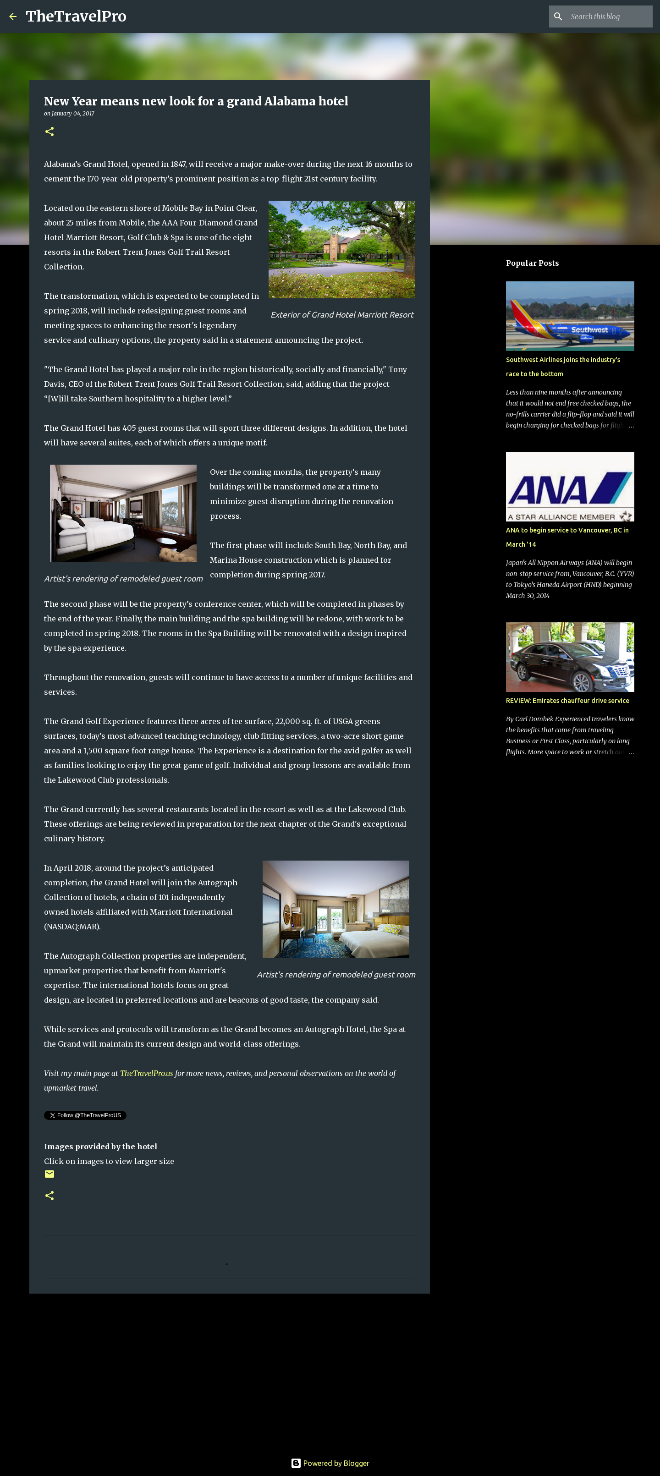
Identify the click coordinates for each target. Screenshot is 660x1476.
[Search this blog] (604, 16)
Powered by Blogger (330, 1463)
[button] (49, 132)
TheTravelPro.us (146, 1073)
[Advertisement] (230, 1371)
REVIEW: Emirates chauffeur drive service (567, 700)
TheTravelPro (76, 16)
